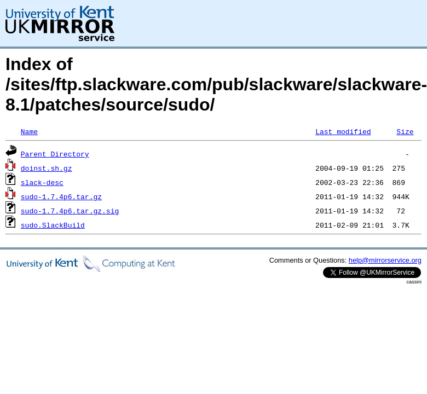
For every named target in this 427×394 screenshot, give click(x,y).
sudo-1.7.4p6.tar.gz (61, 196)
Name (29, 131)
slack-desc (42, 182)
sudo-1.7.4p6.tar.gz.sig (70, 211)
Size (404, 131)
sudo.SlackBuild (53, 225)
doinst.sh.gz (46, 168)
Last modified (343, 131)
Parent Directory (55, 154)
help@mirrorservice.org (385, 260)
